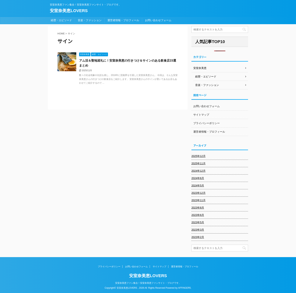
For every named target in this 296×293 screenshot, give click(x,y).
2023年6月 (197, 214)
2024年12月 (198, 170)
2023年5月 (197, 222)
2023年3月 (197, 229)
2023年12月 (198, 192)
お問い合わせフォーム (158, 20)
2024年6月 (197, 178)
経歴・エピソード (61, 20)
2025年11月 (198, 163)
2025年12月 (198, 156)
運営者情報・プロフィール (123, 20)
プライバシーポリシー (206, 123)
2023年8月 (197, 207)
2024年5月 (197, 185)
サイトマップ (201, 114)
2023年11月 (198, 200)
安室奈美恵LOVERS (69, 10)
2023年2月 (197, 237)
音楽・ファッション (90, 20)
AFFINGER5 (184, 288)
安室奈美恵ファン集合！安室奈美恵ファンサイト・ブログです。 (148, 283)
